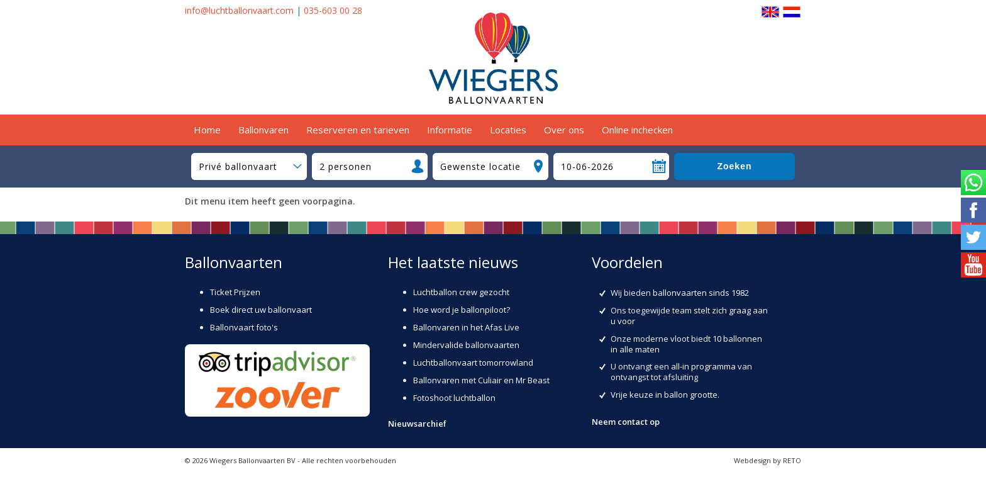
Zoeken (734, 166)
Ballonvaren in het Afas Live (466, 327)
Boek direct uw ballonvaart (261, 309)
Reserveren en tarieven (357, 129)
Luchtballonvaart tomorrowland (473, 362)
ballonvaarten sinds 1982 (701, 292)
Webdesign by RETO (767, 460)
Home (207, 129)
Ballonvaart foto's (244, 327)
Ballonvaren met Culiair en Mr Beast (481, 380)
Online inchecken (637, 129)
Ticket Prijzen (235, 292)
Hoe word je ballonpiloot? (461, 309)
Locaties (508, 129)
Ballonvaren (263, 129)
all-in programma (703, 366)
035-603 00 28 (333, 10)
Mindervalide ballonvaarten (466, 345)
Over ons (564, 129)
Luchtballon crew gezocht (461, 292)
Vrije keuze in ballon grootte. (665, 394)
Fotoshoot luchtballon (454, 397)
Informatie (449, 129)
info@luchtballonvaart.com (239, 10)
